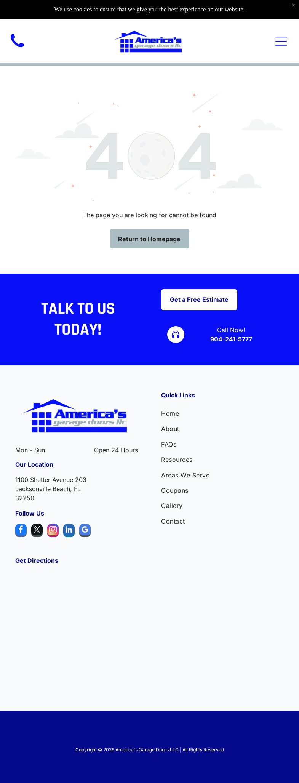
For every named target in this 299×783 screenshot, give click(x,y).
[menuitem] (222, 413)
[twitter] (37, 531)
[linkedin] (69, 531)
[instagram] (53, 531)
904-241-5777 (231, 339)
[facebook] (21, 531)
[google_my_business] (85, 531)
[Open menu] (281, 41)
